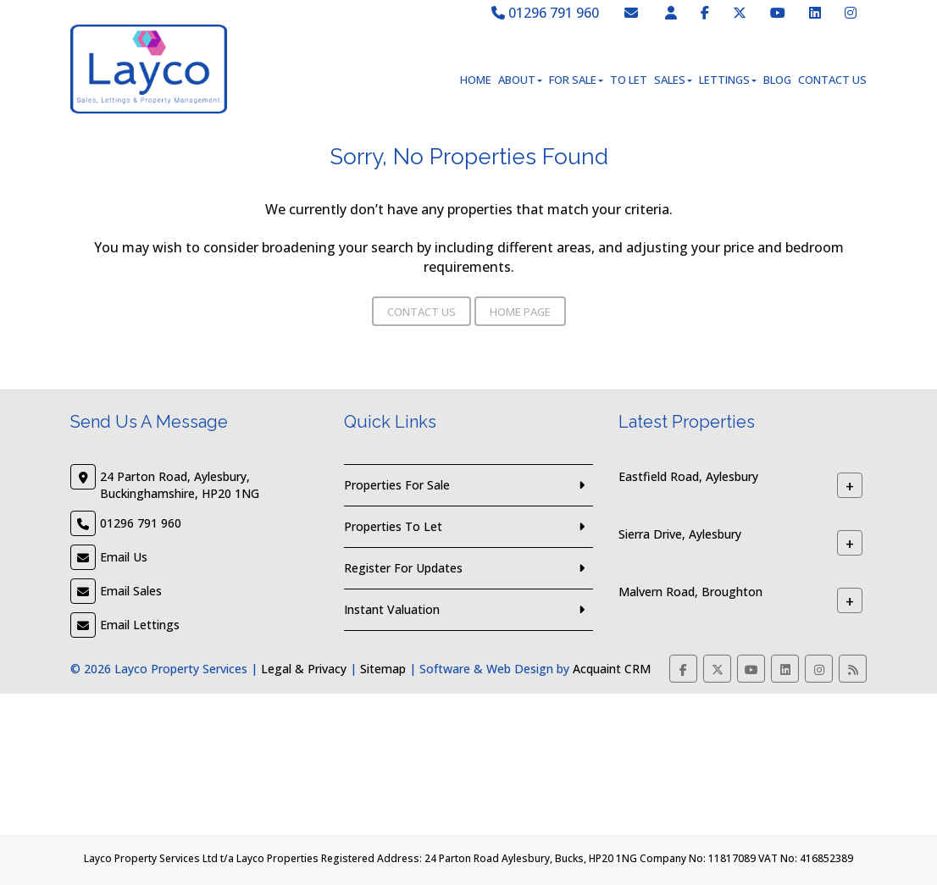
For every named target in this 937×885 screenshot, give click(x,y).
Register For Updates (403, 568)
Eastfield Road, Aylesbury (688, 476)
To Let (628, 79)
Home (475, 79)
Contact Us (832, 79)
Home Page (520, 311)
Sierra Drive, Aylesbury (679, 534)
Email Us (123, 557)
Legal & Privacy (304, 669)
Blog (777, 79)
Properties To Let (393, 526)
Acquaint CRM (612, 669)
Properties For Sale (397, 485)
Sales (673, 79)
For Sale (576, 79)
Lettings (728, 79)
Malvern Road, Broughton (690, 592)
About (520, 79)
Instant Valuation (392, 609)
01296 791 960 (545, 12)
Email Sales (131, 591)
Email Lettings (140, 625)
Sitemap (383, 669)
